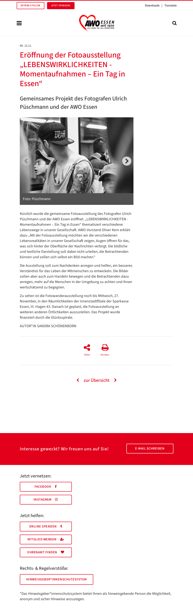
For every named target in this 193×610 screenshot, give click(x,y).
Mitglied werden (45, 539)
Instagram (46, 499)
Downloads (152, 5)
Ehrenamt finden (45, 552)
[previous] (26, 161)
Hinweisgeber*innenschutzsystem (56, 579)
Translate (170, 5)
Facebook (46, 486)
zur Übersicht (97, 380)
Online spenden (45, 526)
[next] (126, 161)
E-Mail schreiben (149, 448)
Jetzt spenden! (61, 5)
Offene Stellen (30, 5)
